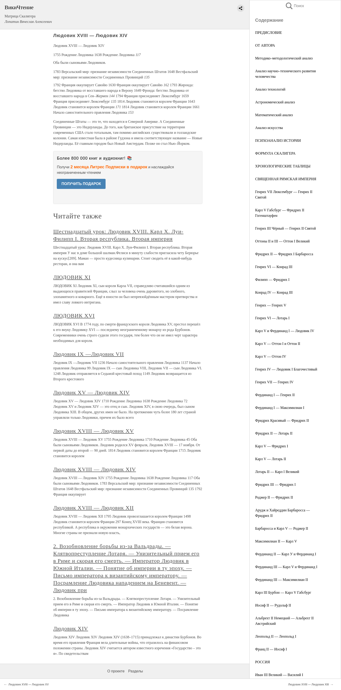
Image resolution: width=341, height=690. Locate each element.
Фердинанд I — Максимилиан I (279, 408)
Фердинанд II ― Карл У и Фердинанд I (285, 554)
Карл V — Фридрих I (271, 446)
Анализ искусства (269, 128)
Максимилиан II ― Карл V (276, 541)
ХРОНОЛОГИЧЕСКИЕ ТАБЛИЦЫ (283, 166)
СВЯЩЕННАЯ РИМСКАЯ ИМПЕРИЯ (285, 179)
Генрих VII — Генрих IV (274, 382)
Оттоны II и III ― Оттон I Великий (282, 241)
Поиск (294, 6)
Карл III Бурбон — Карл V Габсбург (283, 592)
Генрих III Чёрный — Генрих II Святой (285, 228)
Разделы (135, 671)
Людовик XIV (70, 628)
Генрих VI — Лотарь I (272, 318)
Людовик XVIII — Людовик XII (93, 508)
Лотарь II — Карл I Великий (277, 472)
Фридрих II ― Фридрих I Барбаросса (284, 254)
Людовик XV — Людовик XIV (91, 392)
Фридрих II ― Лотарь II (273, 433)
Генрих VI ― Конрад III (273, 267)
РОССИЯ (262, 662)
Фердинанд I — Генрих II (275, 395)
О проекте (115, 671)
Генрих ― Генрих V (270, 305)
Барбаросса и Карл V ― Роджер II (281, 528)
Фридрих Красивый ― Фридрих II (282, 420)
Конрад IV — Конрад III (274, 292)
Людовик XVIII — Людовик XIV (94, 469)
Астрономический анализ (275, 102)
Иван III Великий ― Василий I (279, 675)
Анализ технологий (270, 89)
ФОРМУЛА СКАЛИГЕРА (275, 153)
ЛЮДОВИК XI (71, 277)
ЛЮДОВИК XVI (74, 316)
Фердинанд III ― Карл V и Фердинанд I (286, 567)
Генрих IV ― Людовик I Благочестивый (286, 369)
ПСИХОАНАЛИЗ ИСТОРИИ (278, 140)
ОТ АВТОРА (265, 45)
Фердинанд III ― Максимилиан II (281, 580)
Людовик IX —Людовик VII (88, 354)
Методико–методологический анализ (284, 58)
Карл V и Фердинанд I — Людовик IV (284, 331)
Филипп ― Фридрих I (272, 280)
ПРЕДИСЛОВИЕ (268, 33)
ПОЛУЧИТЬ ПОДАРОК (81, 184)
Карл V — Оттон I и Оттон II (277, 344)
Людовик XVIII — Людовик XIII (308, 684)
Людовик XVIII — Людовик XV (93, 431)
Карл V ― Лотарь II (270, 459)
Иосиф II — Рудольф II (273, 605)
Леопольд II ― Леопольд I (275, 636)
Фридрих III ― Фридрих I (275, 484)
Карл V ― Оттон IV (270, 356)
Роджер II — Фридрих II (274, 497)
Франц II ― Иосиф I (271, 649)
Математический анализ (274, 115)
